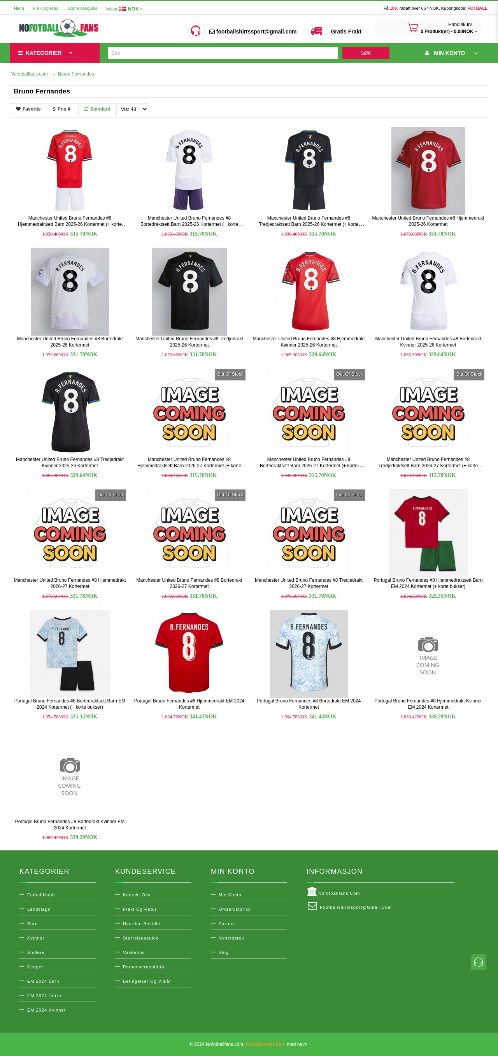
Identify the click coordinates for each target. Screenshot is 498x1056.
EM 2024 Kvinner (46, 1010)
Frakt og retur (46, 8)
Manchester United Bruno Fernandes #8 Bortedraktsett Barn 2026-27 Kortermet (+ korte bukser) (309, 466)
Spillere (36, 952)
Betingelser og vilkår (147, 981)
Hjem (19, 8)
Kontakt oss (137, 894)
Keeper (35, 966)
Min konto (230, 894)
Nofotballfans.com (333, 891)
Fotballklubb (41, 894)
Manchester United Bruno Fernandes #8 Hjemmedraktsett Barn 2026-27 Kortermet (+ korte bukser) (189, 466)
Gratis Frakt (346, 31)
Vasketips (134, 952)
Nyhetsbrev (231, 938)
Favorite (28, 109)
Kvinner (35, 938)
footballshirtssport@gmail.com (252, 31)
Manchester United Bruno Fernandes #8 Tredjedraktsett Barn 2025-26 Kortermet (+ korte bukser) (308, 224)
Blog (224, 952)
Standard (97, 109)
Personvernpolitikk (144, 966)
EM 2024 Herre (44, 995)
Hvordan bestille (141, 923)
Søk (366, 53)
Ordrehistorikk (235, 909)
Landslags (38, 909)
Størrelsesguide (83, 8)
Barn (32, 923)
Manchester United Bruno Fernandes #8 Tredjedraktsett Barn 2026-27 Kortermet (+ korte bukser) (428, 466)
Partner (227, 923)
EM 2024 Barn (43, 981)
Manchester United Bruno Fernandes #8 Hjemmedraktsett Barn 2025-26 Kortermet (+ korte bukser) (70, 224)
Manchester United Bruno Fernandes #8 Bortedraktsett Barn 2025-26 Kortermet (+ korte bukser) (189, 224)
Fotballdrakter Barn (266, 1044)
